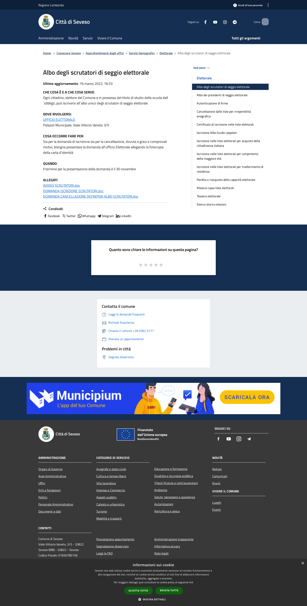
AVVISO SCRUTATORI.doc (61, 185)
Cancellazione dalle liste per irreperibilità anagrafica (224, 114)
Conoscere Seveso (69, 53)
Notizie (217, 469)
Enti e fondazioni (49, 490)
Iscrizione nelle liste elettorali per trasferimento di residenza (230, 169)
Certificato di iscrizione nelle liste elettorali (225, 124)
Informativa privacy (167, 546)
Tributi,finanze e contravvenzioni (176, 483)
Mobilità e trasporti (109, 518)
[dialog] (153, 582)
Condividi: (53, 209)
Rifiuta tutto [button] (169, 590)
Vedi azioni (202, 68)
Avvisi (216, 483)
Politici (42, 497)
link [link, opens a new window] (191, 582)
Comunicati (219, 476)
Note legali (161, 553)
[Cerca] (264, 21)
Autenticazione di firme (212, 103)
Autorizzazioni (163, 504)
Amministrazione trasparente (173, 539)
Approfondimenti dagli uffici (105, 53)
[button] (153, 599)
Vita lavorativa (106, 483)
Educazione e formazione (170, 469)
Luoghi (216, 502)
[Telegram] (229, 21)
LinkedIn (123, 216)
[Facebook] (200, 21)
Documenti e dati (49, 511)
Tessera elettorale (208, 196)
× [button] (302, 563)
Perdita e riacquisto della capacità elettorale (226, 179)
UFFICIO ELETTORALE (59, 119)
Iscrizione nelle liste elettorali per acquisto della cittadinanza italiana (228, 143)
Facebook (51, 216)
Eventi (216, 509)
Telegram (105, 216)
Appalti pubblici (106, 497)
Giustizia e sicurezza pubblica (173, 476)
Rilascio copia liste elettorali (215, 188)
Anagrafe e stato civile (111, 469)
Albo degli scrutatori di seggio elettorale (223, 86)
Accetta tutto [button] (138, 590)
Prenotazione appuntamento (115, 539)
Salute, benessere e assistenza (174, 497)
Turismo (101, 511)
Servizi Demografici (142, 53)
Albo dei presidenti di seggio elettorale (222, 95)
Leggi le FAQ (104, 553)
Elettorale (166, 53)
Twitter (68, 216)
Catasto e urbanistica (110, 504)
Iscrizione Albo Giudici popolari (217, 132)
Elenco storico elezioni (211, 204)
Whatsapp (86, 216)
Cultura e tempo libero (111, 476)
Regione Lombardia (51, 5)
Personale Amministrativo (55, 504)
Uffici (41, 483)
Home (47, 53)
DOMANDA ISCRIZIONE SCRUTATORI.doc (73, 191)
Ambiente (160, 490)
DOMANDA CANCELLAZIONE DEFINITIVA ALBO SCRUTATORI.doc (90, 196)
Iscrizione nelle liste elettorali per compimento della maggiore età (227, 156)
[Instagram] (219, 21)
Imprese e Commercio (110, 490)
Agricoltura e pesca (167, 511)
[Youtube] (209, 21)
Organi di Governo (50, 469)
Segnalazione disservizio (112, 546)
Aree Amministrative (52, 476)
